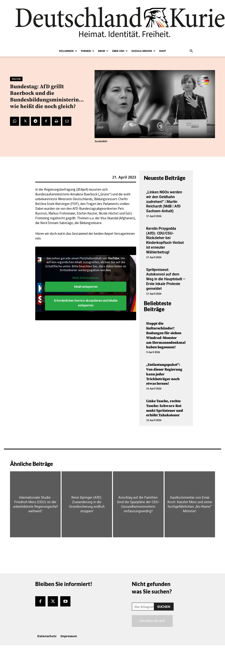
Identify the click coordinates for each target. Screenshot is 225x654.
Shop (162, 51)
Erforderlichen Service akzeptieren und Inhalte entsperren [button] (86, 302)
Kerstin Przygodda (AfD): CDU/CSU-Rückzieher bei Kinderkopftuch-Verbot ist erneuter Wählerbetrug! (165, 240)
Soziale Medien (143, 51)
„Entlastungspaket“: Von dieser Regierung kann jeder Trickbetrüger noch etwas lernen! (164, 374)
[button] (191, 50)
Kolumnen (68, 51)
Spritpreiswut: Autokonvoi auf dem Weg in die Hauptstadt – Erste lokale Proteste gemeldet (165, 279)
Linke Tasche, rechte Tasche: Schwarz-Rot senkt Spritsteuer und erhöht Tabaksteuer (164, 408)
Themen (87, 51)
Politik (16, 79)
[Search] (164, 607)
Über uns (120, 51)
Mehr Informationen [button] (85, 278)
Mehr (103, 51)
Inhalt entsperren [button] (86, 287)
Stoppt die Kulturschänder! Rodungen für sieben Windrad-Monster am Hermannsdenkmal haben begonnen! (166, 335)
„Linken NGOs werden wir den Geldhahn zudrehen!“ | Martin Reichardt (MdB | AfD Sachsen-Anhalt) (164, 201)
